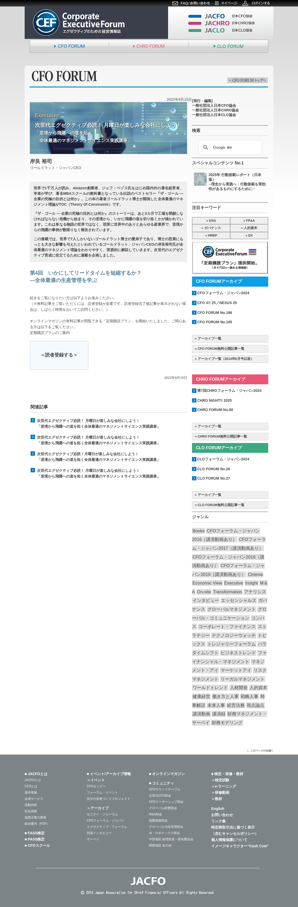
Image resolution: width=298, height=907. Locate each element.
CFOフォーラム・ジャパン (105, 820)
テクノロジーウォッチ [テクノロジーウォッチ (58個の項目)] (234, 635)
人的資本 (250, 228)
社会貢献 (31, 811)
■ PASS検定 (35, 839)
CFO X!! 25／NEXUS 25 (217, 303)
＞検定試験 (220, 780)
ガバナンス (212, 228)
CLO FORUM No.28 (213, 469)
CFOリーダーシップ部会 (166, 802)
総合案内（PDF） (37, 823)
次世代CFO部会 (160, 795)
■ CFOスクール (37, 845)
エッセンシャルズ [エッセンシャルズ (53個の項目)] (238, 600)
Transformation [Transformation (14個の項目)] (227, 591)
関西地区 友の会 (160, 845)
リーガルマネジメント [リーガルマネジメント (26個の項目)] (243, 679)
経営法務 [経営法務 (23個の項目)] (236, 705)
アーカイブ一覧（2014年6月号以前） (226, 359)
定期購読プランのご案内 (50, 333)
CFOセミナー (96, 786)
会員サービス (34, 799)
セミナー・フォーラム (102, 814)
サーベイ (93, 839)
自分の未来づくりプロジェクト (108, 799)
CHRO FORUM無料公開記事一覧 (222, 436)
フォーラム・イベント (102, 792)
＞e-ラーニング (223, 786)
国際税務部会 (158, 820)
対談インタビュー (99, 833)
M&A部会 (155, 814)
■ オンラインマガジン (167, 774)
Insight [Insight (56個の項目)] (251, 583)
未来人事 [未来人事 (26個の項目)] (216, 705)
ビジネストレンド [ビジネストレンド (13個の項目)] (238, 652)
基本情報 (31, 792)
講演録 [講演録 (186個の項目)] (218, 713)
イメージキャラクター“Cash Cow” (240, 846)
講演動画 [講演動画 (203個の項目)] (201, 713)
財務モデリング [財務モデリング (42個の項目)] (227, 722)
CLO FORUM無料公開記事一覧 (221, 505)
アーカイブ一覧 (209, 338)
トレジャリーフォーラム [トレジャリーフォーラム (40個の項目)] (231, 644)
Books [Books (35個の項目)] (199, 530)
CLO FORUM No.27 (213, 478)
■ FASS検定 (35, 833)
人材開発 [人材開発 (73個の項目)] (238, 687)
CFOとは (31, 786)
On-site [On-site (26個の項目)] (204, 591)
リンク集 (218, 821)
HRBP (212, 235)
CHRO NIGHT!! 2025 (214, 400)
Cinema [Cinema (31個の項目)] (255, 574)
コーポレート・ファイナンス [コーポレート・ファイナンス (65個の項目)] (227, 626)
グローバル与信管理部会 (166, 827)
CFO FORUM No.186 (214, 313)
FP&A (250, 221)
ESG (212, 221)
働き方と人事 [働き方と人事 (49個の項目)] (225, 696)
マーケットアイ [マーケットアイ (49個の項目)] (236, 670)
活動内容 (31, 805)
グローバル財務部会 (163, 808)
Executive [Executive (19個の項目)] (233, 583)
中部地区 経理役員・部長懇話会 (171, 839)
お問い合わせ (222, 815)
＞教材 (216, 799)
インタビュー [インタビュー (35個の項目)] (206, 600)
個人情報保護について (229, 840)
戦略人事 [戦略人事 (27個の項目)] (249, 696)
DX (250, 235)
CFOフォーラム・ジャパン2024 (223, 293)
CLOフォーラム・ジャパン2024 (223, 459)
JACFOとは (33, 780)
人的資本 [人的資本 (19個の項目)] (258, 687)
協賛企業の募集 (35, 817)
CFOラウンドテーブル (164, 789)
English (217, 809)
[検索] (229, 147)
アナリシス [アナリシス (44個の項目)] (255, 591)
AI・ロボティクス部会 (164, 833)
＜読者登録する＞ (59, 355)
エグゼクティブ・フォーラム (107, 827)
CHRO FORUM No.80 (215, 410)
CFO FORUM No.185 (214, 322)
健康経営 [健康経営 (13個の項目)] (201, 696)
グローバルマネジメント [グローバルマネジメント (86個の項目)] (231, 609)
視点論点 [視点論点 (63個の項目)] (255, 705)
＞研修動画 (220, 792)
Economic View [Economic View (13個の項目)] (207, 583)
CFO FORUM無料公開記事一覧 (221, 349)
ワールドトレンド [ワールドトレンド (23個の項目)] (210, 687)
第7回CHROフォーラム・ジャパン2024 (229, 390)
